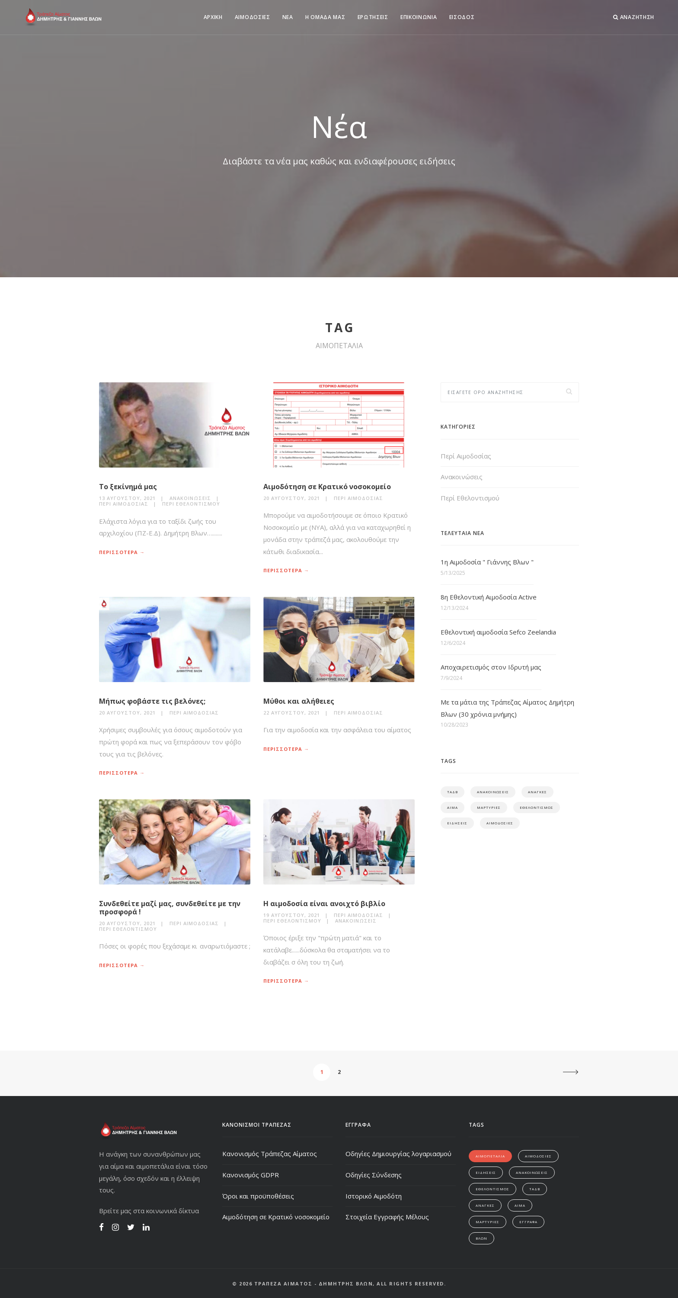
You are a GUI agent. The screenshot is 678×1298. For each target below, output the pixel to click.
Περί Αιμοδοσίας (123, 503)
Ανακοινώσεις (190, 498)
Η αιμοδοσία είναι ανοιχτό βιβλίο (324, 903)
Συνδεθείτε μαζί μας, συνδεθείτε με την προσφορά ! (169, 908)
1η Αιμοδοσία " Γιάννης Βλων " (487, 562)
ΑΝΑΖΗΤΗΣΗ (633, 17)
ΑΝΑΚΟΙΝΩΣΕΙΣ (493, 791)
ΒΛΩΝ (481, 1238)
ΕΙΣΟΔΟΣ (462, 17)
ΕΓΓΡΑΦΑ (528, 1221)
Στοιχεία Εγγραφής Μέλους (387, 1216)
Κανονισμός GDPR (250, 1174)
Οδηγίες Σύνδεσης (373, 1174)
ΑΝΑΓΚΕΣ (537, 791)
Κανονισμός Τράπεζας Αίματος (269, 1153)
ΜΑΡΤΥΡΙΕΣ (489, 807)
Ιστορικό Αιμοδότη (373, 1196)
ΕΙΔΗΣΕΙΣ (457, 822)
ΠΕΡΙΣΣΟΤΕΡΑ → (122, 552)
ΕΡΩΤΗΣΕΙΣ (373, 17)
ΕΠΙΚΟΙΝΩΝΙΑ (418, 17)
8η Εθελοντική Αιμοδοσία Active (489, 597)
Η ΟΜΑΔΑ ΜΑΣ (325, 17)
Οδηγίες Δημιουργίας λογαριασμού (398, 1153)
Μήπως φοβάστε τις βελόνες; (152, 701)
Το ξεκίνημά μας (128, 486)
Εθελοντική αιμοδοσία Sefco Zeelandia (498, 632)
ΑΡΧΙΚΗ (213, 17)
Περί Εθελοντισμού (191, 503)
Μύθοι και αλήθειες (298, 701)
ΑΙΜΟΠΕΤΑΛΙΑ (490, 1156)
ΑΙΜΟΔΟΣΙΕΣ (252, 17)
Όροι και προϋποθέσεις (258, 1196)
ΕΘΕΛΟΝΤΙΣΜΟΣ (536, 807)
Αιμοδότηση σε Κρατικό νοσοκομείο (327, 486)
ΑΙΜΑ (452, 807)
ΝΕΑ (287, 17)
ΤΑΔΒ (452, 791)
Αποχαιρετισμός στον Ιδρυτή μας (491, 667)
